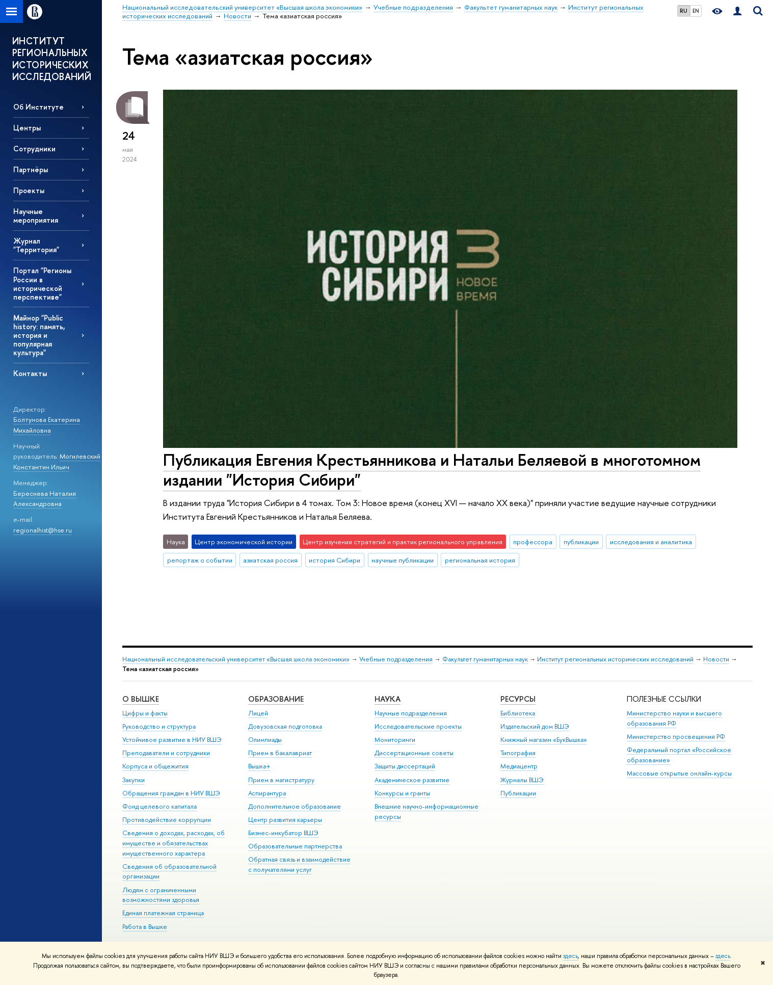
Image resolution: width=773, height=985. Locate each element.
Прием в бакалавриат (280, 753)
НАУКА (388, 699)
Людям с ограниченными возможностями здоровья (160, 895)
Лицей (258, 713)
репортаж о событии (199, 560)
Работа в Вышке (144, 926)
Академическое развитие (412, 780)
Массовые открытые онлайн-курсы (679, 773)
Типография (518, 753)
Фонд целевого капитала (159, 806)
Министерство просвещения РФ (676, 736)
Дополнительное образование (294, 806)
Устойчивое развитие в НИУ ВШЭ (172, 739)
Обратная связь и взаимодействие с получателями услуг (299, 864)
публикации (581, 541)
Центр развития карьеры (285, 819)
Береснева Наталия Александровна (44, 499)
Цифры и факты (145, 713)
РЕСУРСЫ (518, 699)
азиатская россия (270, 560)
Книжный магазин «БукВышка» (543, 739)
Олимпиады (265, 739)
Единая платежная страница (163, 913)
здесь (570, 956)
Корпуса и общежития (155, 766)
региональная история (480, 560)
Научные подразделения (411, 713)
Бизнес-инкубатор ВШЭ (283, 833)
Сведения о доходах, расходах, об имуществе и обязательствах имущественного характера (173, 843)
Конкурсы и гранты (402, 793)
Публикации (518, 793)
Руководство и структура (159, 726)
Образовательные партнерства (295, 846)
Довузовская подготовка (285, 726)
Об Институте (38, 107)
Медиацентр (519, 766)
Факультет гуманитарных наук (485, 659)
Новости (716, 659)
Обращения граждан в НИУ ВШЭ (171, 793)
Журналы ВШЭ (522, 780)
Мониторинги (395, 739)
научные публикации (402, 560)
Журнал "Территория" (36, 245)
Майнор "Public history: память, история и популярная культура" (39, 335)
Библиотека (517, 713)
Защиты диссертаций (405, 766)
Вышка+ (259, 766)
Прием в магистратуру (281, 780)
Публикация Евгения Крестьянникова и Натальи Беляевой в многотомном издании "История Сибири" (432, 469)
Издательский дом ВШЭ (534, 726)
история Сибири (334, 560)
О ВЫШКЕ (140, 699)
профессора (532, 541)
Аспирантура (267, 793)
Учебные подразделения (396, 659)
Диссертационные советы (414, 753)
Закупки (133, 780)
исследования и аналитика (651, 541)
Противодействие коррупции (166, 819)
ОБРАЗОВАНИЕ (276, 699)
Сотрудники (34, 148)
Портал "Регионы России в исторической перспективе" (42, 283)
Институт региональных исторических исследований (615, 659)
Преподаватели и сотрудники (166, 753)
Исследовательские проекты (418, 726)
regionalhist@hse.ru (42, 530)
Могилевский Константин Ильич (56, 461)
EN (695, 10)
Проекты (28, 190)
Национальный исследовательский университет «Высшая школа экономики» (236, 659)
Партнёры (30, 169)
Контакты (30, 373)
